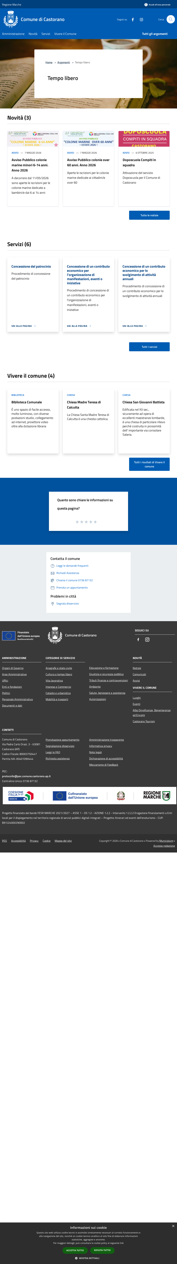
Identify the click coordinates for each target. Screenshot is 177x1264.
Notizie (137, 668)
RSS (4, 841)
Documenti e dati (12, 705)
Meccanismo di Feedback (103, 765)
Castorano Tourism (144, 721)
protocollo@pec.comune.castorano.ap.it (26, 776)
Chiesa (71, 395)
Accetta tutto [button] (75, 1250)
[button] (88, 1258)
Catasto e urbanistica (58, 693)
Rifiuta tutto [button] (102, 1250)
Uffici (5, 680)
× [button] (173, 1226)
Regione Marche (11, 4)
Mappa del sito (63, 841)
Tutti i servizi (149, 347)
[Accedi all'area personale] (157, 5)
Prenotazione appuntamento (62, 740)
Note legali (95, 752)
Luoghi (137, 698)
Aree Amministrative (14, 674)
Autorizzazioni (97, 699)
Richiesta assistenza (58, 758)
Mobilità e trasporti (57, 699)
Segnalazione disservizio (60, 746)
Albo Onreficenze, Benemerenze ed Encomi (152, 712)
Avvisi (15, 152)
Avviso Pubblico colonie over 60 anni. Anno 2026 (88, 162)
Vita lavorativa (54, 680)
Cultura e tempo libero (59, 674)
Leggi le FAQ (53, 752)
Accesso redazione (164, 846)
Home (48, 62)
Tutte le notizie (149, 215)
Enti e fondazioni (12, 687)
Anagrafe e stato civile (59, 668)
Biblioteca (17, 395)
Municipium (166, 841)
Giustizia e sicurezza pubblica (106, 674)
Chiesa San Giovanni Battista (144, 402)
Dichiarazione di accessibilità (106, 758)
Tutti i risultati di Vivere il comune (149, 464)
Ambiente (95, 687)
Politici (6, 693)
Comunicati (139, 674)
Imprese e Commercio (58, 687)
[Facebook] (131, 19)
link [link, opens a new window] (122, 1243)
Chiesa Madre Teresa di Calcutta (84, 404)
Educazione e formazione (104, 668)
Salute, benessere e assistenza (107, 693)
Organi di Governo (12, 668)
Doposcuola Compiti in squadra (139, 162)
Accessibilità (18, 841)
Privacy (34, 841)
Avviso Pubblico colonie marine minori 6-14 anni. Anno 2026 (30, 165)
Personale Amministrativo (17, 699)
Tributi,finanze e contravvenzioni (108, 680)
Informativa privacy (100, 746)
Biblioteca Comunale (26, 402)
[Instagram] (139, 19)
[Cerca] (171, 19)
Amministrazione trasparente (106, 740)
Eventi (136, 704)
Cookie (46, 841)
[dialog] (88, 1243)
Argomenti (63, 62)
